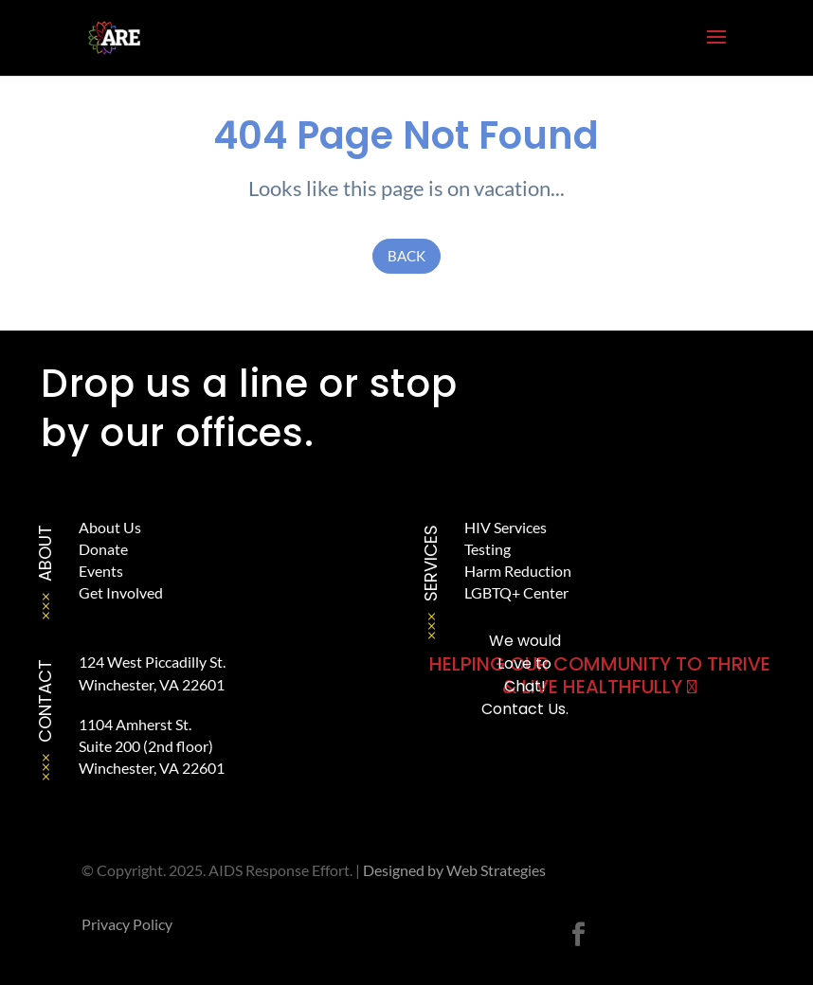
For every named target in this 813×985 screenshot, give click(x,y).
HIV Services (505, 527)
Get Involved (121, 592)
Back (406, 255)
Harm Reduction (517, 571)
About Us (110, 527)
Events (101, 571)
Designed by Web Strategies (454, 870)
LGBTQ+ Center (516, 592)
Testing (487, 549)
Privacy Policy (126, 924)
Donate (103, 549)
